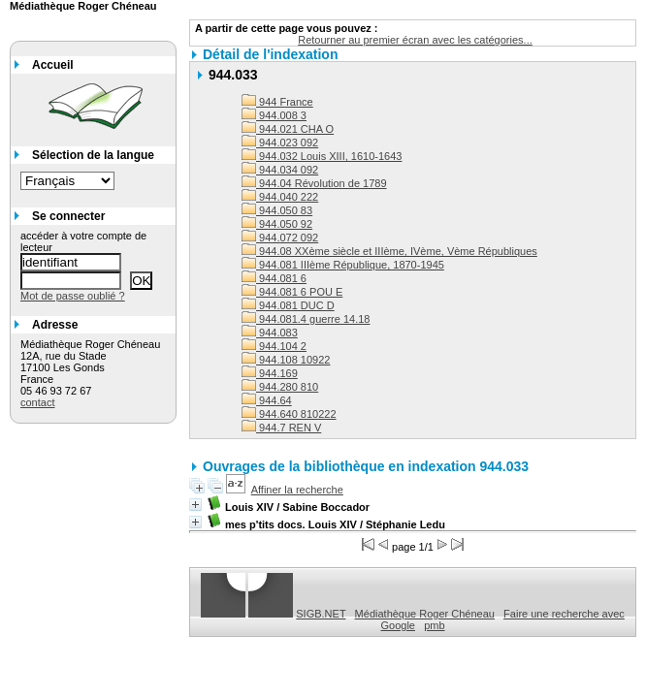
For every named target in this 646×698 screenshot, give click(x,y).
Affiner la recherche (297, 489)
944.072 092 (280, 237)
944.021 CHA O (288, 129)
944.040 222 (280, 197)
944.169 (270, 373)
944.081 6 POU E (292, 292)
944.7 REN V (281, 427)
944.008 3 (274, 115)
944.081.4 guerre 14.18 (306, 319)
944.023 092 (280, 142)
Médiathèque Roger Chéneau (425, 613)
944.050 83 (277, 210)
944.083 (270, 332)
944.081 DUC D (288, 305)
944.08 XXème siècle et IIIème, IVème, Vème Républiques (389, 251)
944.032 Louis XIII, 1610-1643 (322, 156)
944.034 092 (280, 169)
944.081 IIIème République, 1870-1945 (343, 264)
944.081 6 (274, 278)
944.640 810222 (289, 414)
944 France (277, 102)
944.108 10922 (286, 359)
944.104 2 (274, 346)
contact (37, 402)
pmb (434, 625)
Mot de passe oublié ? (72, 295)
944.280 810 (280, 387)
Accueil (53, 65)
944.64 (267, 400)
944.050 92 (277, 224)
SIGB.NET (320, 613)
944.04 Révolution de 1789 (314, 183)
